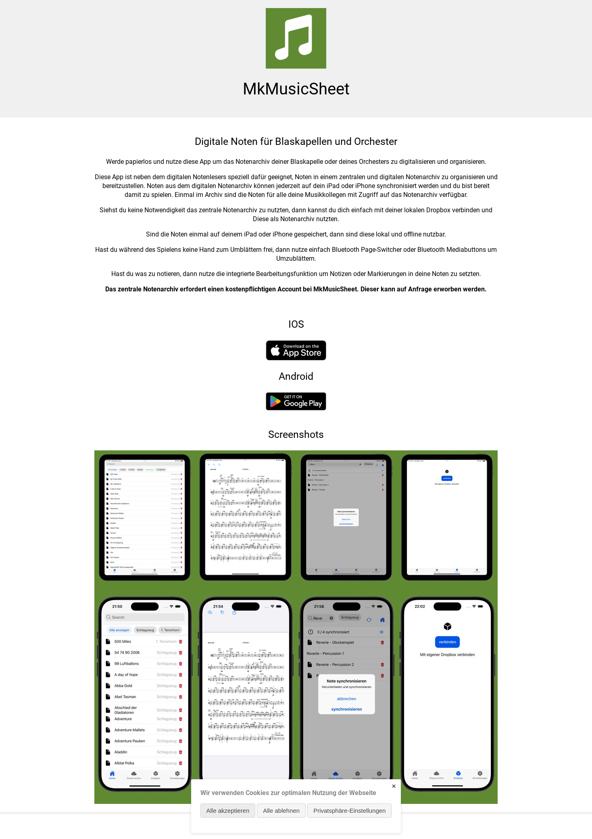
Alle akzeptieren (228, 810)
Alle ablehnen (281, 810)
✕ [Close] (394, 786)
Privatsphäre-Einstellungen (349, 810)
